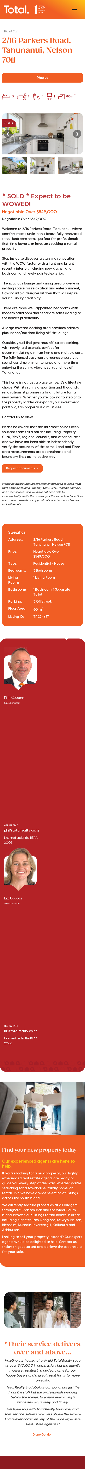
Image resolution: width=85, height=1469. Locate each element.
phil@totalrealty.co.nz (21, 830)
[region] (42, 143)
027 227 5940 (11, 1026)
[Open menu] (74, 9)
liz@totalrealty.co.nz (20, 1031)
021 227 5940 (11, 826)
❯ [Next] (77, 133)
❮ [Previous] (8, 133)
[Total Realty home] (24, 9)
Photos (42, 77)
